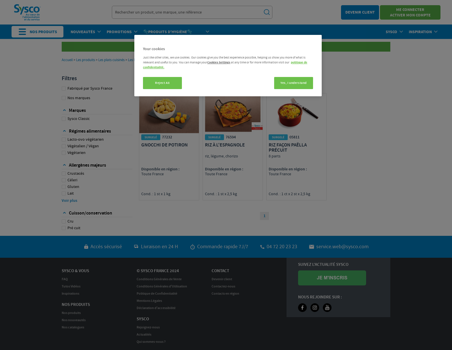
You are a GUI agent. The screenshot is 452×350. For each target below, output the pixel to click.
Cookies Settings (218, 62)
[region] (228, 65)
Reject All (162, 83)
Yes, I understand (293, 83)
